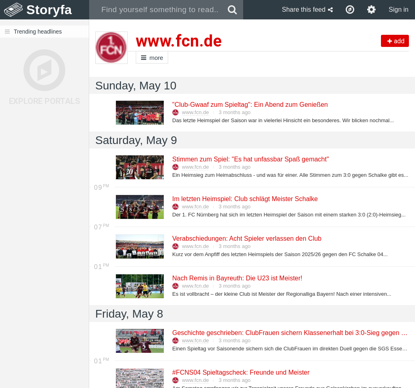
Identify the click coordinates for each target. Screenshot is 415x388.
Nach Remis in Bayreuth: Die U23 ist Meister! (237, 278)
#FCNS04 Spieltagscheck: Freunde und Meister (240, 372)
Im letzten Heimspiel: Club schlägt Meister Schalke (244, 198)
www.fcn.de (195, 112)
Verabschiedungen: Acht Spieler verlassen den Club (246, 238)
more (152, 57)
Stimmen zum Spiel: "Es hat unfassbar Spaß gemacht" (250, 159)
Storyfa (49, 9)
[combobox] (155, 9)
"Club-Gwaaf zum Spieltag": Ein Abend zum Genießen (249, 104)
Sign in (399, 9)
